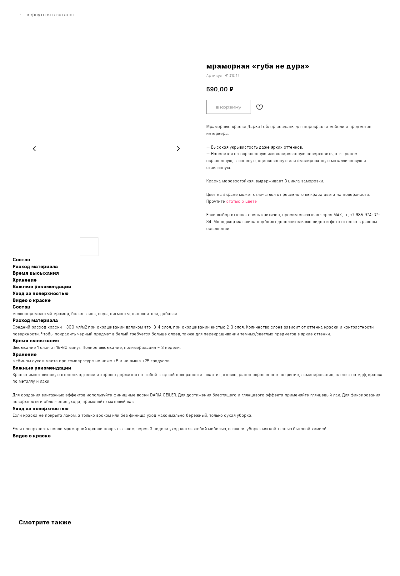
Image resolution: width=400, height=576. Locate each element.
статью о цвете (241, 201)
